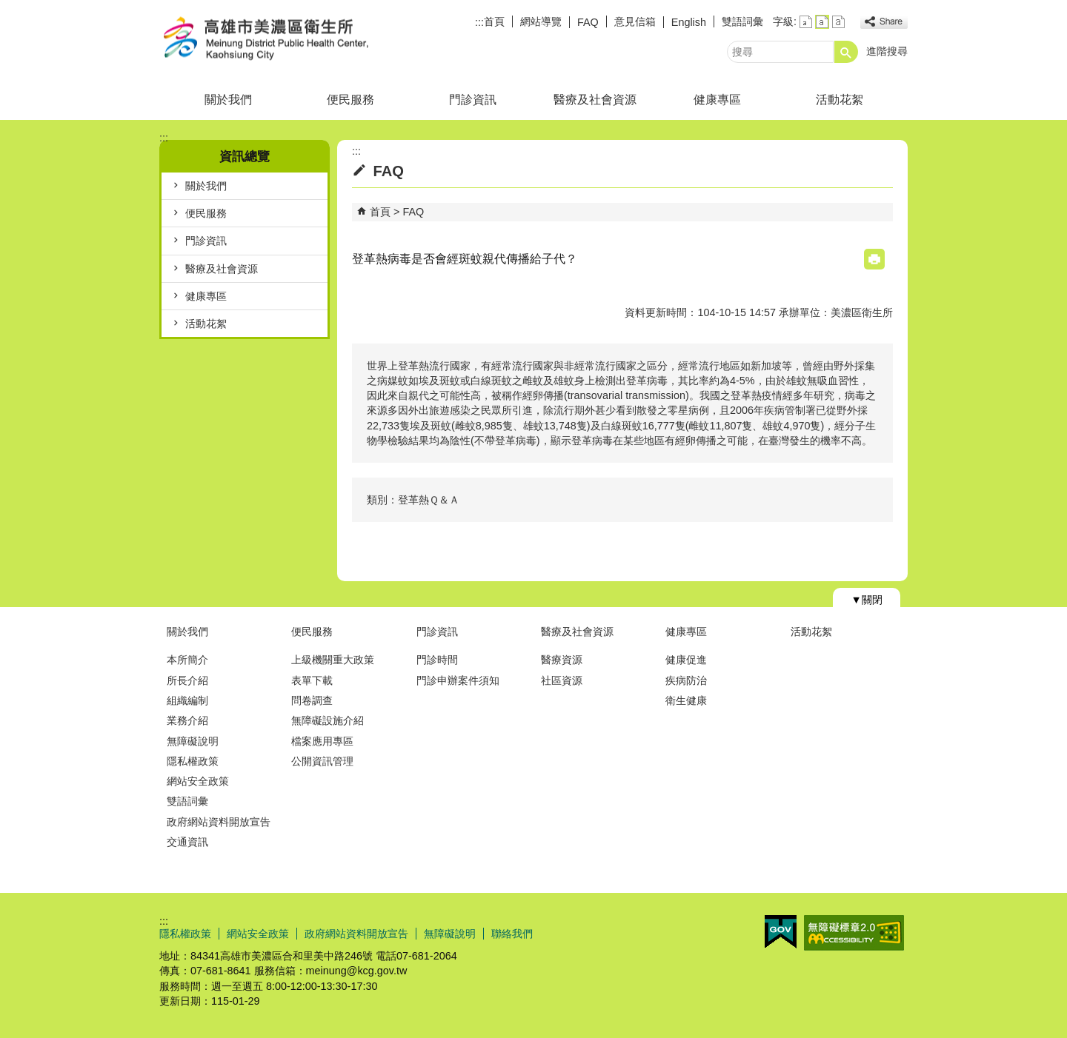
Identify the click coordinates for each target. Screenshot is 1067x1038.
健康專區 (717, 99)
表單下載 (312, 680)
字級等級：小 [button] (806, 22)
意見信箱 (635, 21)
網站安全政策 (198, 781)
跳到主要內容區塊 (7, 7)
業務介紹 (187, 720)
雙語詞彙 (742, 21)
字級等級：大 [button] (838, 22)
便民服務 (350, 99)
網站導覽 (541, 21)
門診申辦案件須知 (457, 680)
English (688, 22)
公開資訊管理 (322, 761)
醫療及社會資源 (595, 99)
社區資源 (561, 680)
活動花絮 (839, 99)
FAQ (588, 22)
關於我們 (228, 99)
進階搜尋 (887, 51)
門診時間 (437, 660)
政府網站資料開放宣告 (218, 822)
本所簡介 (187, 660)
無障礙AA (854, 933)
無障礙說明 (193, 741)
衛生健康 (686, 700)
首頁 (494, 21)
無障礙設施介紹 (327, 720)
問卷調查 (312, 700)
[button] (846, 52)
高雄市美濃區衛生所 (284, 39)
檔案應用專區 (322, 741)
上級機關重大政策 (332, 660)
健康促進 (686, 660)
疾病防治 (686, 680)
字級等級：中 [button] (822, 22)
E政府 (781, 931)
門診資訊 (472, 99)
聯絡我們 (512, 934)
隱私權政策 (193, 761)
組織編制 (187, 700)
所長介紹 (187, 680)
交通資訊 (187, 842)
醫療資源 (561, 660)
